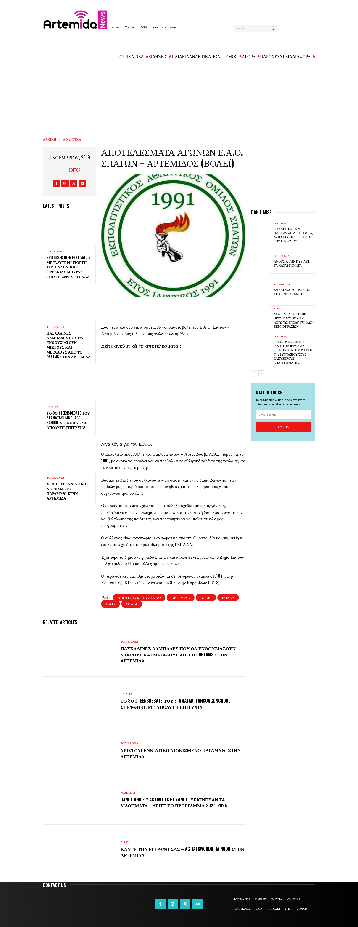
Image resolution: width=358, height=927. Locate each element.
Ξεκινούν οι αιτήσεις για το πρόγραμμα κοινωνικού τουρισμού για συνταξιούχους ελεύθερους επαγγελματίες (293, 352)
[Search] (273, 28)
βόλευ (228, 597)
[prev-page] (254, 373)
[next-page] (261, 373)
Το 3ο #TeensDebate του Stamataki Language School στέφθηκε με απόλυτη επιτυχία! (68, 420)
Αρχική (49, 139)
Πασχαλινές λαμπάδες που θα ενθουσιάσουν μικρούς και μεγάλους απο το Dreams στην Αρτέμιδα (69, 344)
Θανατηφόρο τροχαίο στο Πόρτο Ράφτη (292, 291)
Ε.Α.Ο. (110, 604)
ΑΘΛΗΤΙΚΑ (72, 139)
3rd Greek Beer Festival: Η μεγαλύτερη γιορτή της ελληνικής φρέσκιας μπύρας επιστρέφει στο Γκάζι (69, 267)
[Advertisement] (179, 96)
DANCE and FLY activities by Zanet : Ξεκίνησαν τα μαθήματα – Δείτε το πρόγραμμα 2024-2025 (175, 802)
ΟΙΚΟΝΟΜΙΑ (282, 223)
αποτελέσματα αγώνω (139, 597)
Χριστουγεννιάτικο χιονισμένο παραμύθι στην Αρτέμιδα (66, 491)
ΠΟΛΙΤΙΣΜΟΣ (56, 251)
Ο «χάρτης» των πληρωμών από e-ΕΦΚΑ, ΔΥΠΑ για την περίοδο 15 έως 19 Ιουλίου (293, 235)
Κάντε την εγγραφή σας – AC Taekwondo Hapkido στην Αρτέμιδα (176, 851)
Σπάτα (131, 604)
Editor (75, 170)
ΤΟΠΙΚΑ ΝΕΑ (55, 327)
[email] (283, 414)
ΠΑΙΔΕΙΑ (52, 407)
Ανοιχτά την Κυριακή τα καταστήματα (292, 263)
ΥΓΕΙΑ (278, 308)
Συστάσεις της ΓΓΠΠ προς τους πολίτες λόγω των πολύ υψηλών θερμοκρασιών (294, 320)
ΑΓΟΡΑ (125, 842)
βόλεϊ (205, 597)
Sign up (283, 427)
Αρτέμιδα (180, 597)
